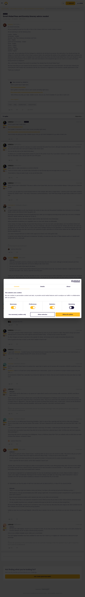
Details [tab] (42, 286)
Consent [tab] (16, 286)
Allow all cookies (68, 314)
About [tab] (68, 286)
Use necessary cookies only (17, 314)
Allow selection (42, 314)
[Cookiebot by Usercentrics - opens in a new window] (72, 281)
